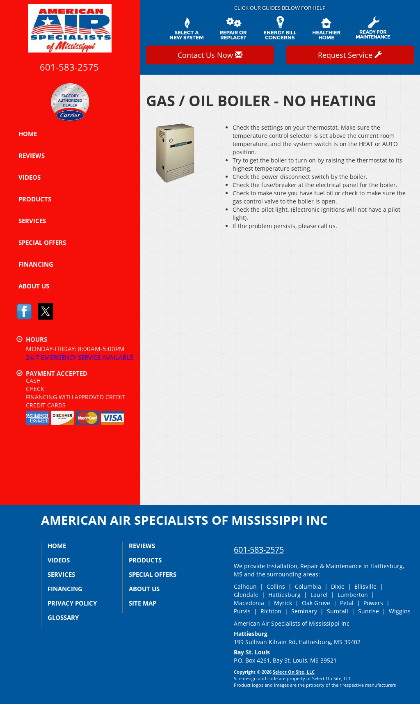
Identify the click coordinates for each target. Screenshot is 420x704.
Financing (35, 264)
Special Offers (42, 242)
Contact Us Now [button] (210, 55)
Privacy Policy (72, 603)
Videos (29, 177)
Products (34, 199)
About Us (33, 286)
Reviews (31, 155)
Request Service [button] (350, 55)
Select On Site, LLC (294, 672)
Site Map (142, 603)
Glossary (63, 617)
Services (32, 221)
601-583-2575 (259, 549)
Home (27, 134)
